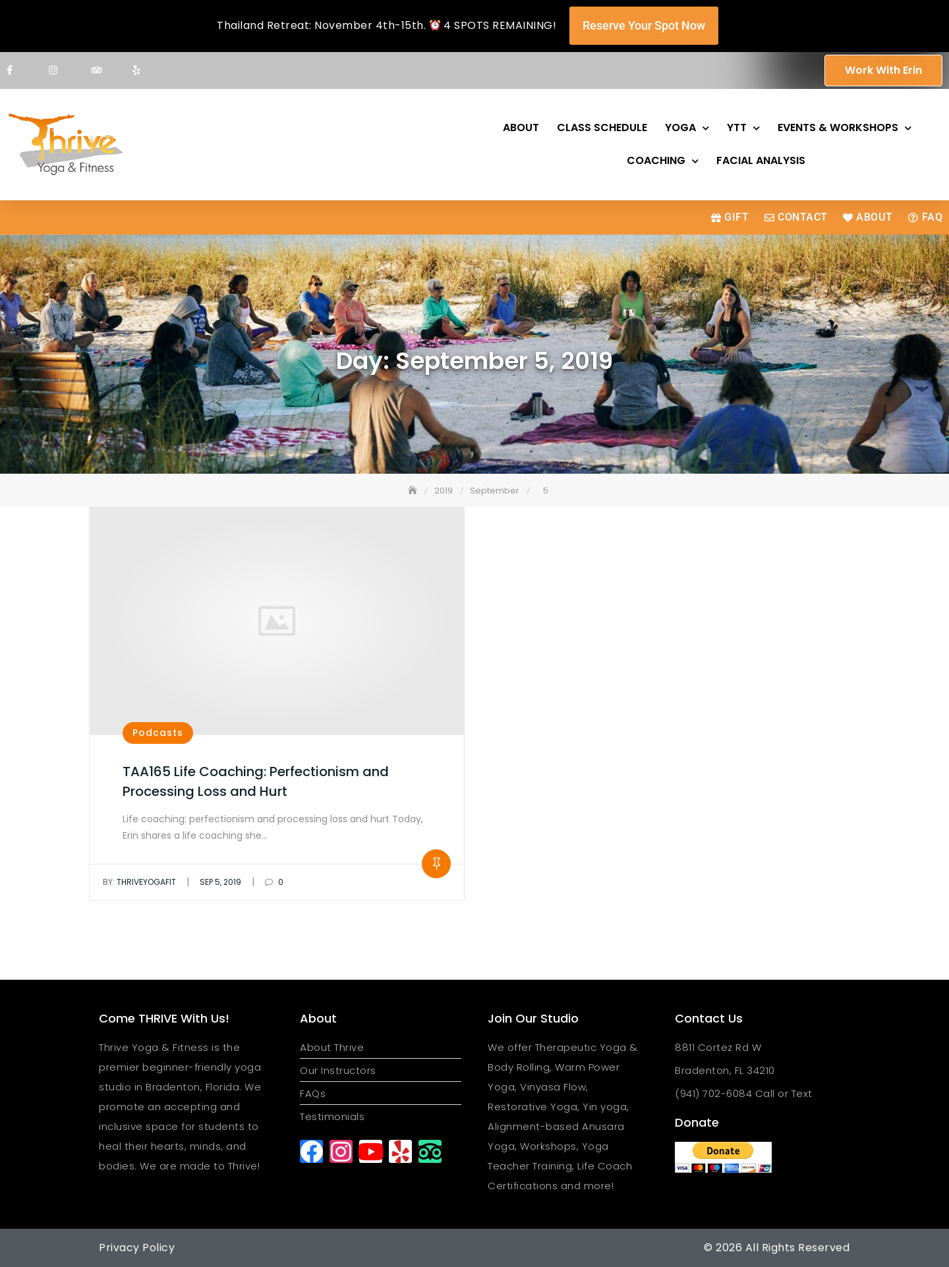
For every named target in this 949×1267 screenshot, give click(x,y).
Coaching (663, 161)
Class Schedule (602, 127)
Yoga (687, 128)
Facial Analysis (760, 160)
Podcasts (157, 732)
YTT (743, 128)
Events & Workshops (844, 128)
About (521, 127)
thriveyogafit (139, 881)
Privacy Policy (137, 1247)
